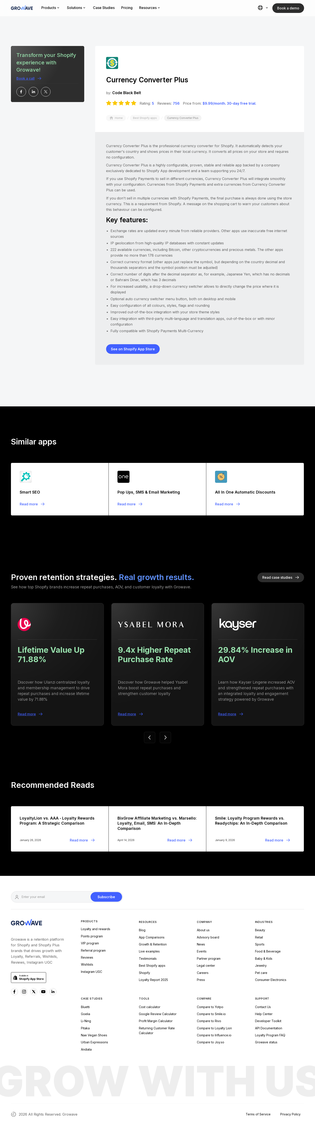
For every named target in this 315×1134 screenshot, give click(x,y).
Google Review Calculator (158, 1014)
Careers (202, 973)
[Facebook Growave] (14, 991)
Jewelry (261, 965)
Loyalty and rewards (95, 929)
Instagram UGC (91, 972)
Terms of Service (258, 1114)
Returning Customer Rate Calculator (157, 1030)
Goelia (85, 1014)
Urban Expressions (94, 1042)
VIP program (90, 943)
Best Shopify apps (152, 965)
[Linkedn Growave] (52, 991)
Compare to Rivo (209, 1021)
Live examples (149, 951)
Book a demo (288, 8)
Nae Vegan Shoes (94, 1035)
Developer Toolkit (268, 1021)
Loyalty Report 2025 (153, 980)
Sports (259, 944)
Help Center (264, 1014)
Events (201, 951)
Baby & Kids (263, 958)
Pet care (261, 973)
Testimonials (148, 958)
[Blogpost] (60, 489)
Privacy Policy (290, 1114)
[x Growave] (33, 991)
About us (203, 930)
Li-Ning (86, 1021)
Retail (259, 937)
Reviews (87, 957)
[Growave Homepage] (26, 923)
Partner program (208, 958)
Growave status (266, 1042)
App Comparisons (151, 937)
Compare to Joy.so (210, 1042)
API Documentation (268, 1028)
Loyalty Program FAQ (270, 1035)
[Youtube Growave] (43, 991)
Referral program (93, 950)
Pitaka (85, 1028)
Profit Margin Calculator (156, 1021)
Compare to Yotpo (210, 1007)
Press (201, 980)
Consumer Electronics (270, 980)
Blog (142, 930)
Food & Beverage (268, 951)
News (201, 944)
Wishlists (87, 964)
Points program (92, 936)
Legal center (206, 965)
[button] (263, 8)
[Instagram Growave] (24, 991)
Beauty (260, 930)
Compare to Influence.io (214, 1035)
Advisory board (208, 937)
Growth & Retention (153, 944)
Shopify (144, 973)
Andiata (86, 1049)
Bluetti (85, 1007)
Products (89, 921)
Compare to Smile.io (211, 1014)
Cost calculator (149, 1007)
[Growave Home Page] (22, 8)
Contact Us (263, 1007)
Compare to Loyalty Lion (214, 1028)
